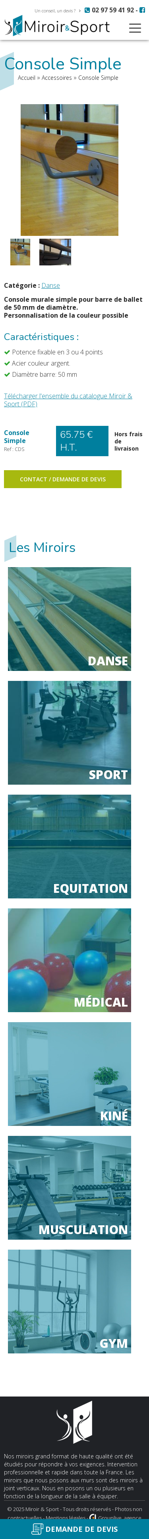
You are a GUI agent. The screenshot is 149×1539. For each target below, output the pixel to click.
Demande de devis (74, 1529)
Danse (50, 285)
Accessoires (57, 77)
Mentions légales (65, 1517)
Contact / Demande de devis (63, 479)
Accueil (26, 77)
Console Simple (98, 77)
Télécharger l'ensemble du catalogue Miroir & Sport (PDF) (68, 400)
